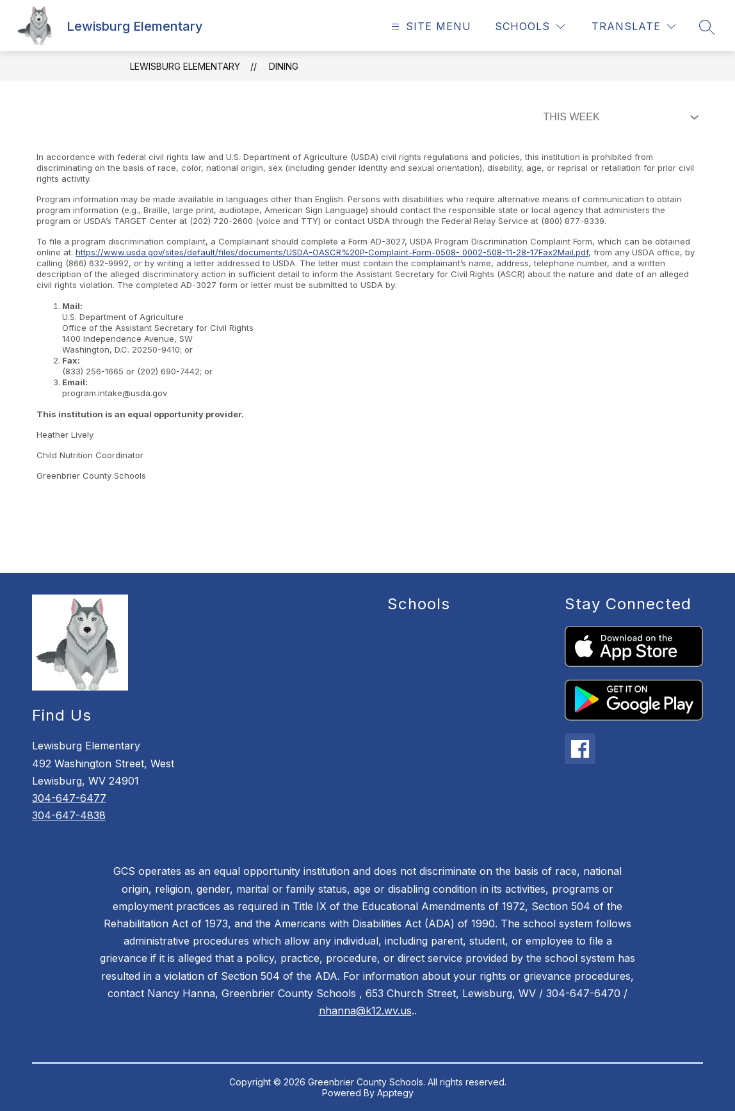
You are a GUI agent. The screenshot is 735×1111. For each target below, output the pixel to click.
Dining (283, 66)
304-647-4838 (69, 815)
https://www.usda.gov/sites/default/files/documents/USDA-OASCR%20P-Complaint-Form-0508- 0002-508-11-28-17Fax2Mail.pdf (332, 252)
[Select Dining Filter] (618, 117)
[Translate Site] (633, 27)
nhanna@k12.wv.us (365, 1010)
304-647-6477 (69, 798)
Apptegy (395, 1092)
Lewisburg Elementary (185, 66)
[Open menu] (429, 27)
